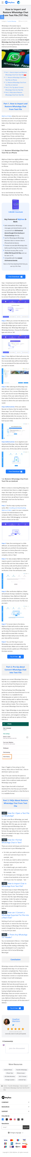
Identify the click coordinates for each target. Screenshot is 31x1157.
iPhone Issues (21, 1073)
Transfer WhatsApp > (14, 1086)
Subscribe (26, 1127)
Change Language (15, 1133)
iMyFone (21, 219)
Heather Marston (16, 1020)
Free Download (15, 277)
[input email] (12, 1127)
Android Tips (22, 1080)
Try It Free (15, 657)
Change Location (9, 1080)
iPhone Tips (9, 1073)
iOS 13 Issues (22, 1076)
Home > (5, 1086)
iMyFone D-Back (6, 116)
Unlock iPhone (8, 1070)
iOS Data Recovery (10, 1076)
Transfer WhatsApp (11, 21)
